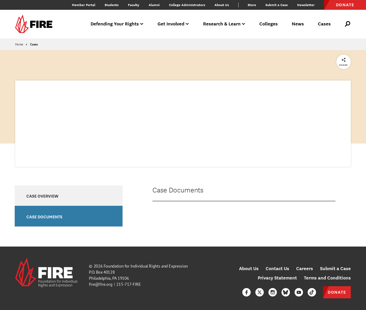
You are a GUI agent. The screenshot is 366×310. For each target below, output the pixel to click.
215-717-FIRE (128, 284)
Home (19, 44)
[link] (35, 24)
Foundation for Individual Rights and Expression (146, 266)
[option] (68, 195)
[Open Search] (348, 24)
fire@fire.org (101, 284)
